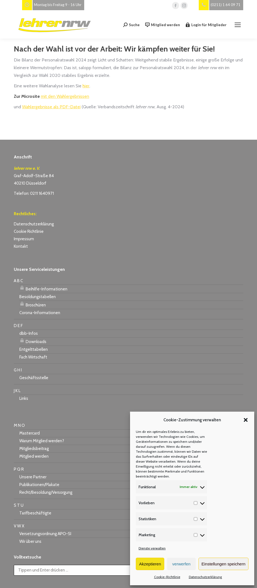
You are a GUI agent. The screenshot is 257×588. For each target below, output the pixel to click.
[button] (245, 420)
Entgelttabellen (33, 349)
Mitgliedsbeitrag (34, 448)
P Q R (19, 469)
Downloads (32, 341)
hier (86, 85)
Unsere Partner (32, 476)
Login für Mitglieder (206, 25)
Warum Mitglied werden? (41, 440)
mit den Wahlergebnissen (65, 96)
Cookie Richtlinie (29, 231)
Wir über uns (30, 541)
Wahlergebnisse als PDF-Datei (51, 106)
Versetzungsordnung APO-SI (45, 533)
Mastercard (29, 433)
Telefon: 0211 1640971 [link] (34, 193)
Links (23, 398)
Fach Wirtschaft (33, 357)
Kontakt (21, 246)
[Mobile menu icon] (237, 24)
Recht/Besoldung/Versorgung (45, 492)
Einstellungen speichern (223, 564)
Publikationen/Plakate (39, 484)
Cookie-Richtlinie (167, 577)
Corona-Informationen (39, 312)
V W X (19, 526)
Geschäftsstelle (33, 377)
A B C (18, 280)
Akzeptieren (150, 564)
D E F (18, 325)
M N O (19, 425)
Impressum (24, 238)
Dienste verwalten (152, 548)
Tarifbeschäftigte (35, 513)
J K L (17, 390)
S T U (18, 505)
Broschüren (32, 304)
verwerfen (181, 564)
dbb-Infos (28, 333)
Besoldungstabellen (37, 296)
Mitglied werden (162, 25)
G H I (18, 370)
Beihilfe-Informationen (43, 288)
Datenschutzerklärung (205, 577)
